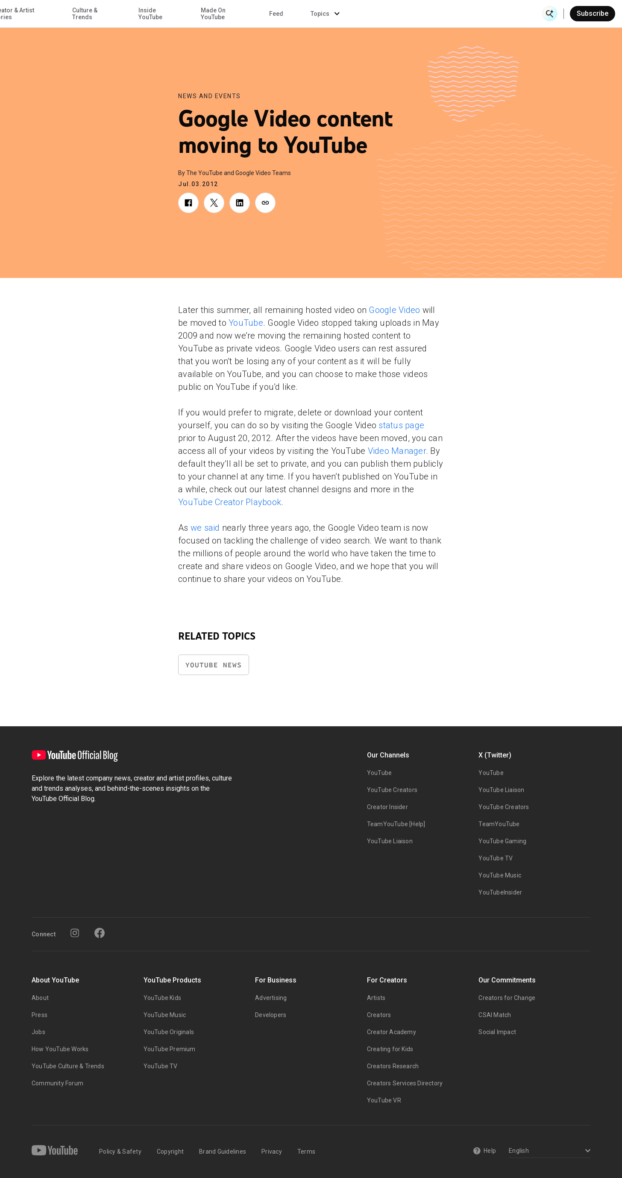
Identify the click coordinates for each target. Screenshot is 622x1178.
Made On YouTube (399, 13)
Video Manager (397, 451)
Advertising (271, 997)
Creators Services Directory (405, 1083)
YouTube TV (495, 858)
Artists (376, 997)
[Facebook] (99, 933)
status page (401, 425)
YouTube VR (384, 1100)
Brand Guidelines (222, 1151)
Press (39, 1014)
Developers (270, 1014)
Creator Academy (391, 1032)
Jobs (38, 1032)
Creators (379, 1014)
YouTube (246, 323)
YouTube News (213, 665)
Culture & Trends (271, 13)
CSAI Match (494, 1014)
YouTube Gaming (502, 841)
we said (205, 528)
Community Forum (57, 1083)
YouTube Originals (169, 1032)
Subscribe (592, 13)
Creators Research (393, 1066)
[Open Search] (549, 13)
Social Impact (497, 1032)
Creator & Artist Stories (199, 13)
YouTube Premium (170, 1049)
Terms (306, 1151)
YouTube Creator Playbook (229, 502)
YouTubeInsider (500, 892)
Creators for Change (506, 997)
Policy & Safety (120, 1151)
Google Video (394, 310)
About (40, 997)
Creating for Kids (390, 1049)
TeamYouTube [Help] (396, 824)
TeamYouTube (498, 824)
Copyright (170, 1151)
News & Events (127, 13)
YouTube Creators (392, 789)
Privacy (271, 1151)
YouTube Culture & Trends (68, 1066)
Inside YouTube (337, 13)
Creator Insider (387, 807)
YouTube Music (499, 875)
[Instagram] (75, 933)
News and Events (209, 96)
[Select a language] (548, 1151)
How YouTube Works (60, 1049)
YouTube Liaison (390, 841)
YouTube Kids (162, 997)
